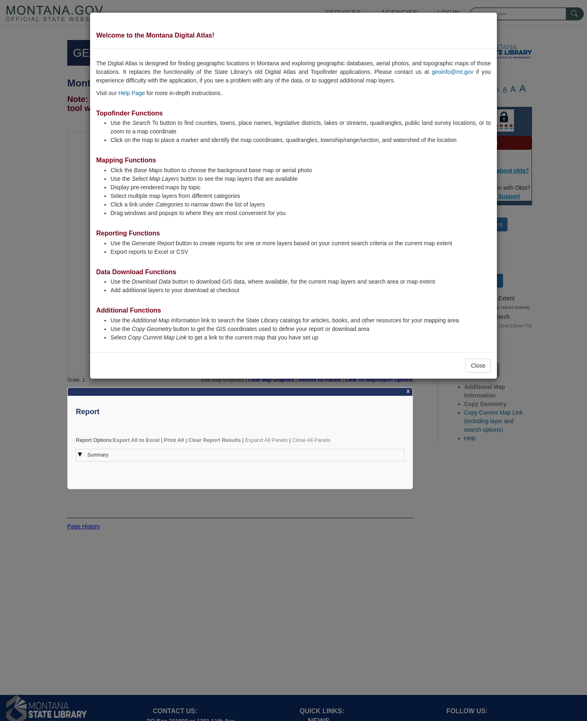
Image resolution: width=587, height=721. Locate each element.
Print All (174, 440)
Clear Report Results (214, 440)
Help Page (131, 93)
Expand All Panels (266, 440)
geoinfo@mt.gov (452, 72)
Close (478, 365)
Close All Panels (311, 440)
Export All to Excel (136, 440)
